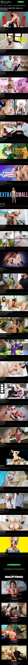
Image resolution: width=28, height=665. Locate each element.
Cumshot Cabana (3, 335)
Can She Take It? (3, 532)
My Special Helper (3, 73)
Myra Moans (2, 115)
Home (1, 5)
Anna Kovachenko (3, 137)
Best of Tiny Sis (2, 247)
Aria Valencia (2, 421)
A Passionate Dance (3, 444)
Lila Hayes (10, 662)
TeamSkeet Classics (3, 402)
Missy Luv (2, 268)
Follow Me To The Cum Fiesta (14, 580)
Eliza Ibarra (2, 465)
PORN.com (5, 1)
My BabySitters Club (3, 30)
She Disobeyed (2, 291)
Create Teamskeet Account (10, 569)
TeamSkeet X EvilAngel (3, 314)
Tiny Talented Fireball (3, 554)
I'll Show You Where (3, 269)
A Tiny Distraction (3, 226)
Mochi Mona (2, 28)
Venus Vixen (2, 72)
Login (24, 569)
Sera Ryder (2, 509)
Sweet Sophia (2, 159)
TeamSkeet (6, 3)
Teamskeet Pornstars (18, 569)
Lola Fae (1, 487)
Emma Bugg (2, 225)
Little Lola (1, 488)
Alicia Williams (3, 531)
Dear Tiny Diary (2, 204)
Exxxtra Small (2, 52)
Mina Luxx (2, 93)
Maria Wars (2, 443)
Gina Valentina (3, 333)
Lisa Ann (9, 333)
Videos (5, 5)
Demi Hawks (2, 203)
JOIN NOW (21, 1)
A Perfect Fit (2, 466)
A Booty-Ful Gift (14, 624)
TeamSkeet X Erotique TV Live (4, 468)
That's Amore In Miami (14, 602)
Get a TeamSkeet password (19, 5)
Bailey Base (2, 553)
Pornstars (10, 5)
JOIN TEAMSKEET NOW (14, 564)
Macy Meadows (3, 50)
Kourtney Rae (2, 377)
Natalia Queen (3, 399)
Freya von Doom (3, 181)
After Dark (1, 270)
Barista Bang (2, 95)
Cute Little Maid (2, 51)
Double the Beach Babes (4, 313)
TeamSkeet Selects (3, 248)
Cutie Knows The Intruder (4, 510)
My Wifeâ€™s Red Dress (4, 29)
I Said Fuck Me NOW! (14, 644)
